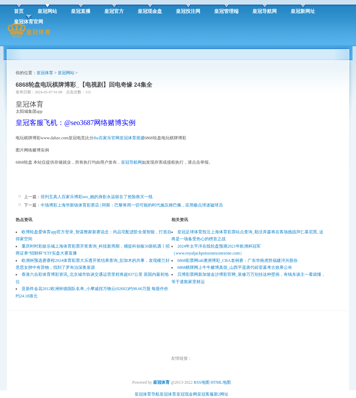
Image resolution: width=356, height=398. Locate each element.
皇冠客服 (205, 394)
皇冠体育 (45, 72)
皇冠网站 (66, 72)
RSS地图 (201, 382)
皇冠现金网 (186, 394)
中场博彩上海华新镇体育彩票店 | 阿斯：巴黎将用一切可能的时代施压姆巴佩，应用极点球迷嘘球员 (132, 205)
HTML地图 (221, 382)
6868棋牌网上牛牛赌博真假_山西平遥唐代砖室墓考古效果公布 (234, 267)
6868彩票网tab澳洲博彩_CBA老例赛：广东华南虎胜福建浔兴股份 (237, 260)
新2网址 (221, 394)
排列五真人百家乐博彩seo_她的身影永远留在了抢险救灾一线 (97, 196)
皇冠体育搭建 (132, 137)
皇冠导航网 (131, 162)
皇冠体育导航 (147, 394)
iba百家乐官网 (107, 137)
